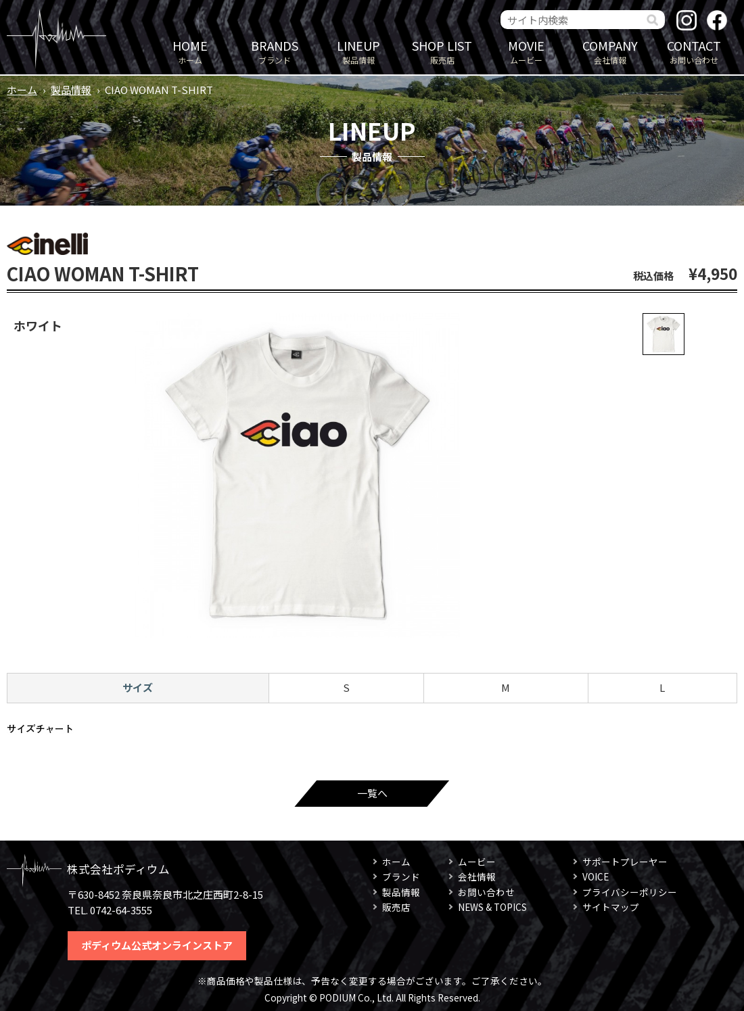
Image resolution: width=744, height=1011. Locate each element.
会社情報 (610, 51)
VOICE (595, 876)
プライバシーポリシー (629, 892)
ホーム (190, 51)
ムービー (526, 51)
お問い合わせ (694, 51)
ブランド (275, 51)
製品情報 (358, 51)
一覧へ (372, 793)
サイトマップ (610, 907)
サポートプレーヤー (625, 861)
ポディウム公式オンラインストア (157, 945)
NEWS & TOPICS (492, 907)
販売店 (442, 51)
